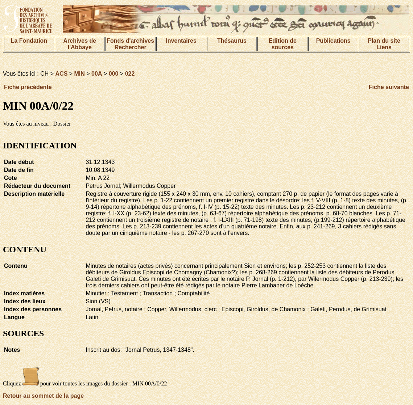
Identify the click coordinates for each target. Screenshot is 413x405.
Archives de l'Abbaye (79, 44)
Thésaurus (232, 41)
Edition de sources (283, 44)
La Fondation (29, 41)
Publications (333, 41)
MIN (79, 74)
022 (130, 74)
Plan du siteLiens (384, 44)
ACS (61, 74)
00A (96, 74)
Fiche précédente (28, 87)
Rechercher (130, 47)
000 (114, 74)
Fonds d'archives (130, 41)
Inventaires (181, 41)
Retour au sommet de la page (43, 396)
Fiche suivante (389, 87)
